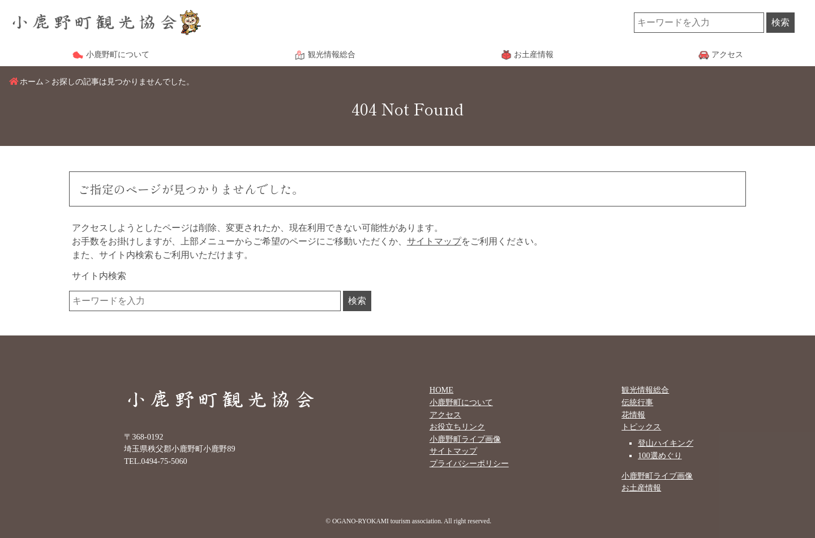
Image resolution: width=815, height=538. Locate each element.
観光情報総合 (645, 389)
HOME (441, 389)
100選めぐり (660, 455)
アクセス (445, 414)
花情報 (633, 414)
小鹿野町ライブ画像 (465, 439)
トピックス (641, 426)
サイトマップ (434, 241)
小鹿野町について (461, 402)
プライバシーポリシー (469, 463)
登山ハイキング (665, 442)
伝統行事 (637, 402)
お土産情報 (641, 487)
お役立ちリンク (457, 426)
